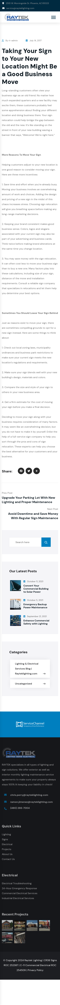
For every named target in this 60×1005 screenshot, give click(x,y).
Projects (6, 850)
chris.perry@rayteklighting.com (29, 796)
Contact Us (8, 860)
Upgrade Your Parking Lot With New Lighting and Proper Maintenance (28, 500)
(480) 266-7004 (20, 809)
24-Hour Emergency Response (19, 889)
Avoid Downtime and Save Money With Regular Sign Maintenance (33, 516)
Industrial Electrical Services (18, 899)
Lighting (6, 835)
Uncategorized (23, 683)
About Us (7, 855)
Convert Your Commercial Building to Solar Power (36, 588)
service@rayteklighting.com (20, 8)
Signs (5, 840)
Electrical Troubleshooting (16, 884)
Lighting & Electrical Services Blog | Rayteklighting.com (26, 668)
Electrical (7, 845)
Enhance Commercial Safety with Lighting (36, 622)
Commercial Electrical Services (19, 894)
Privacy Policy (35, 970)
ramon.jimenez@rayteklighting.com (31, 803)
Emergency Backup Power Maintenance (35, 606)
